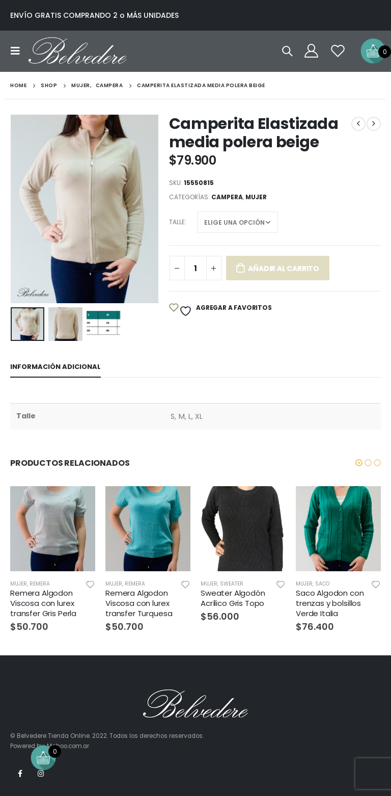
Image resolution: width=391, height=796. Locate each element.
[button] (359, 463)
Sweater (231, 584)
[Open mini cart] (373, 50)
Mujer (256, 197)
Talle (177, 222)
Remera (40, 584)
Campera (227, 197)
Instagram (40, 773)
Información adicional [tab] (55, 367)
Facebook (20, 773)
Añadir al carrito (283, 268)
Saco (322, 584)
